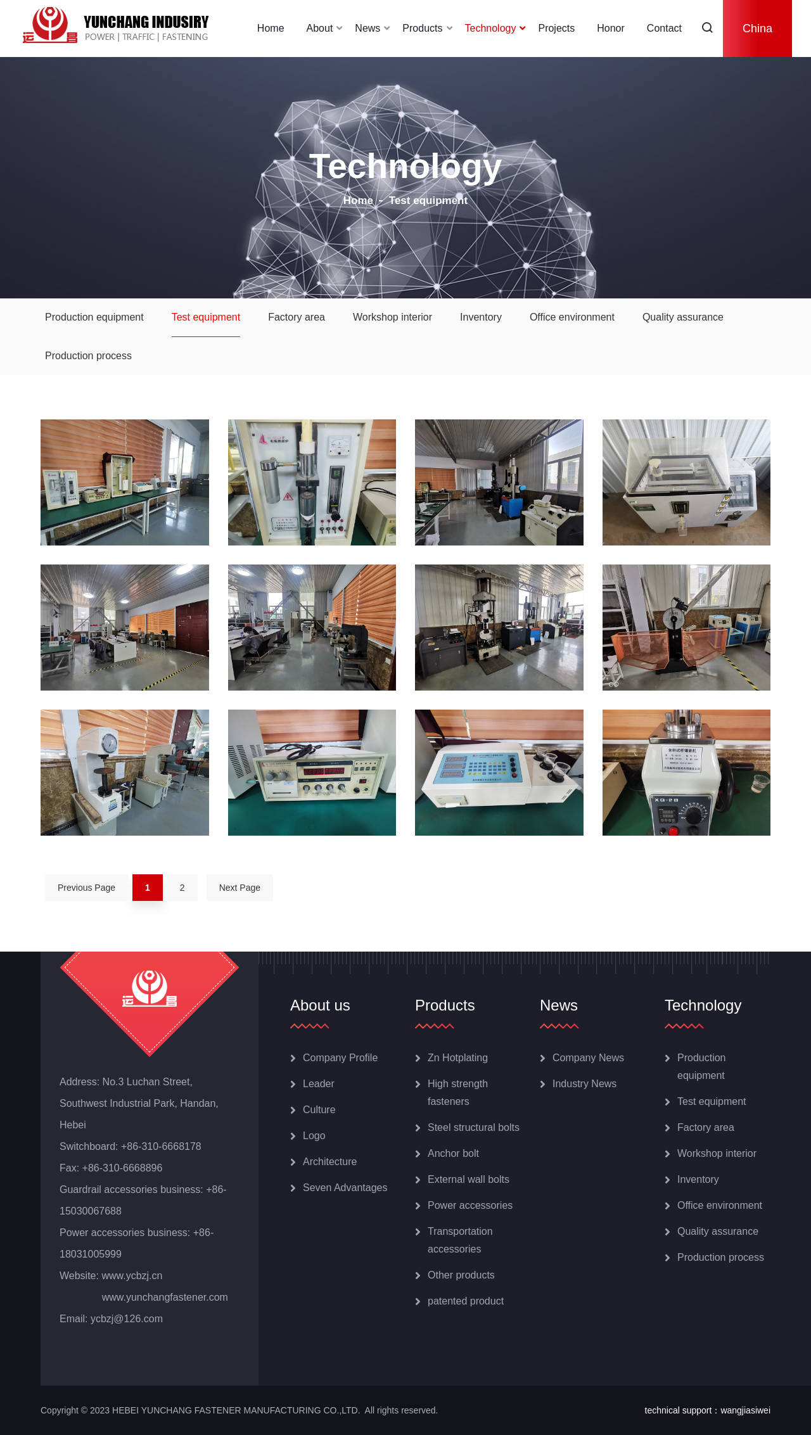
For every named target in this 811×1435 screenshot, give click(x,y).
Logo (314, 1135)
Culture (319, 1109)
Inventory (481, 317)
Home (270, 28)
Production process (88, 355)
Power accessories (470, 1205)
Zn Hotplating (458, 1057)
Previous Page (86, 888)
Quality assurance (683, 317)
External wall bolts (468, 1179)
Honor (611, 28)
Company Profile (340, 1057)
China (757, 28)
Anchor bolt (453, 1153)
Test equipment (206, 317)
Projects (556, 28)
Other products (461, 1275)
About (320, 28)
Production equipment (94, 317)
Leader (319, 1083)
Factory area (296, 317)
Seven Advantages (345, 1187)
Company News (588, 1057)
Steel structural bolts (474, 1127)
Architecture (330, 1161)
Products (422, 28)
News (367, 28)
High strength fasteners (458, 1092)
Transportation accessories (460, 1240)
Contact (664, 28)
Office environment (572, 317)
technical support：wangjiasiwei (707, 1410)
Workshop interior (392, 317)
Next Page (239, 888)
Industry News (584, 1083)
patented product (466, 1301)
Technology (490, 28)
